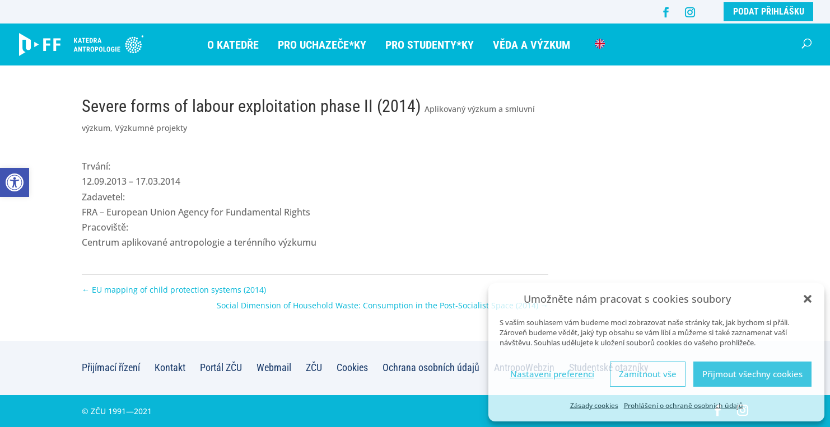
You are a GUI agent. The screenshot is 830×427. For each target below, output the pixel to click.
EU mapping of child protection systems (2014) (174, 289)
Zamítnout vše (648, 373)
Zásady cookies (594, 405)
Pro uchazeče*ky (322, 44)
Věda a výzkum (531, 44)
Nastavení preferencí (552, 373)
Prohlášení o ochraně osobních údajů (683, 405)
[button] (14, 182)
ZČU (314, 367)
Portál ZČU (221, 367)
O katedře (233, 44)
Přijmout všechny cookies (752, 373)
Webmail (274, 367)
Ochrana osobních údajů (431, 367)
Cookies (352, 367)
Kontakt (170, 367)
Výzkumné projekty (151, 128)
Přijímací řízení (111, 367)
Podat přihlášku (768, 11)
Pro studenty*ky (429, 44)
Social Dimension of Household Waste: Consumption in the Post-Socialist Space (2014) (382, 305)
